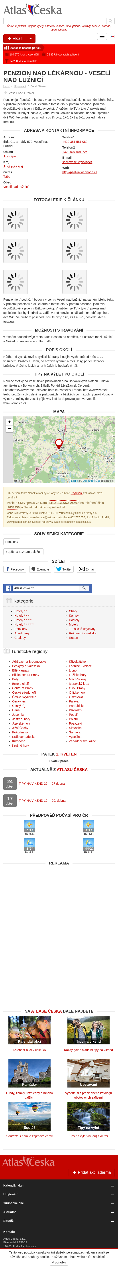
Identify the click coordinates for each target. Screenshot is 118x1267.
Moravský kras (79, 683)
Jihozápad (10, 156)
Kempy (74, 615)
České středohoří (24, 692)
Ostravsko (76, 697)
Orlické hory (77, 692)
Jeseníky (18, 714)
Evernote (40, 569)
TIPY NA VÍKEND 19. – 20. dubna (42, 800)
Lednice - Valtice (80, 666)
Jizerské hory (21, 723)
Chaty (73, 611)
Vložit (21, 38)
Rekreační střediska (82, 633)
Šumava (74, 732)
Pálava (74, 701)
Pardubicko (77, 706)
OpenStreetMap (91, 480)
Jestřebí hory (21, 719)
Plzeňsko (75, 710)
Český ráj (18, 706)
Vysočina (75, 736)
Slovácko (75, 728)
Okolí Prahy (77, 688)
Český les (19, 701)
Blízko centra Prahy (25, 675)
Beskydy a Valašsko (26, 666)
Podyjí (73, 714)
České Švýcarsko (24, 697)
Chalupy (20, 637)
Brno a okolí (20, 683)
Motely (73, 624)
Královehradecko (23, 736)
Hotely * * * (22, 615)
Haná (16, 710)
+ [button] (9, 422)
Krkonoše (18, 741)
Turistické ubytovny (82, 629)
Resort (73, 637)
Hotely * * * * (22, 620)
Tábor (7, 176)
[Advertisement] (59, 899)
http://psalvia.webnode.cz (79, 172)
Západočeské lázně (82, 741)
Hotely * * (20, 611)
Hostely (74, 620)
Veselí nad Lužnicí (16, 187)
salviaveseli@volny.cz (77, 162)
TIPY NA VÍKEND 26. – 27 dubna (42, 783)
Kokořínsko (20, 732)
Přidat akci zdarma (91, 1172)
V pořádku (59, 1262)
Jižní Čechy (20, 728)
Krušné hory (20, 745)
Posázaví (75, 723)
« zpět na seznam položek (23, 551)
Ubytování (20, 86)
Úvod (6, 86)
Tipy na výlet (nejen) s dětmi (88, 1136)
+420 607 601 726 (74, 152)
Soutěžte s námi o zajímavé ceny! (29, 1136)
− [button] (9, 429)
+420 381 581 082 (74, 141)
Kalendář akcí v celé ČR (29, 1050)
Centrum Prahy (22, 688)
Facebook (14, 569)
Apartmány (22, 633)
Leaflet (75, 480)
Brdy (15, 679)
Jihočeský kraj (13, 166)
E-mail (86, 569)
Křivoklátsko (77, 661)
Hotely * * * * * (23, 624)
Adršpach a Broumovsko (29, 661)
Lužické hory (78, 675)
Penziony (11, 542)
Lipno (73, 670)
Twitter (64, 569)
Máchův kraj (77, 679)
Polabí (73, 719)
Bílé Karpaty (20, 670)
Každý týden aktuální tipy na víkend (88, 1050)
